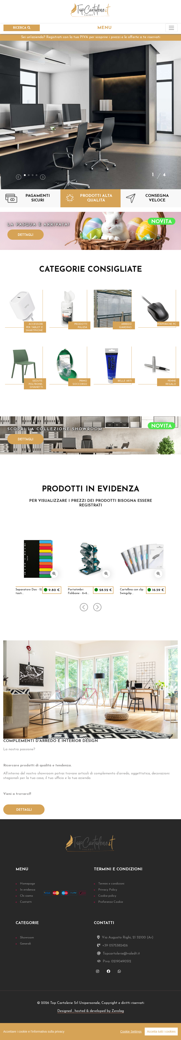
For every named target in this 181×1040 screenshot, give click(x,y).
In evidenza (27, 889)
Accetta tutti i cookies (161, 1031)
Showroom (27, 937)
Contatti (26, 902)
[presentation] (19, 177)
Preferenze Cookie (110, 902)
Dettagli (25, 235)
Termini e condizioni (111, 883)
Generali (25, 943)
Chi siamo (26, 896)
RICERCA (21, 28)
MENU (104, 28)
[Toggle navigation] (171, 27)
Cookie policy (107, 896)
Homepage (27, 883)
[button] (25, 175)
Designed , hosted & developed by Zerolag (90, 1011)
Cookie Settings (130, 1031)
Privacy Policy (107, 889)
